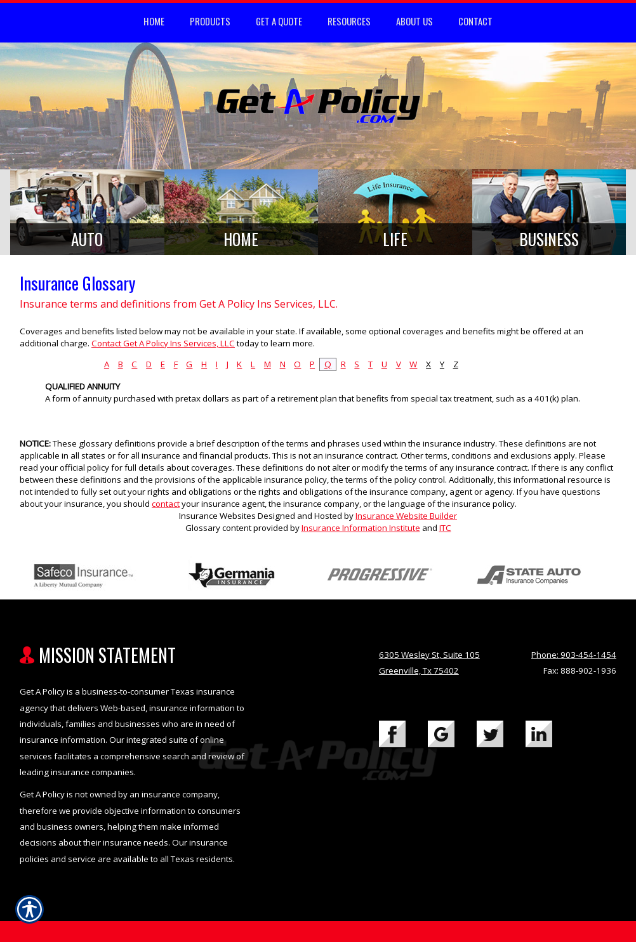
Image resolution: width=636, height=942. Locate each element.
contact (166, 503)
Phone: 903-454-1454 (573, 654)
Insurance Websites (217, 515)
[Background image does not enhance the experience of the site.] (87, 212)
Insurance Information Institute (360, 527)
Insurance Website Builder (406, 515)
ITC (445, 527)
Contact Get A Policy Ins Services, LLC (163, 343)
